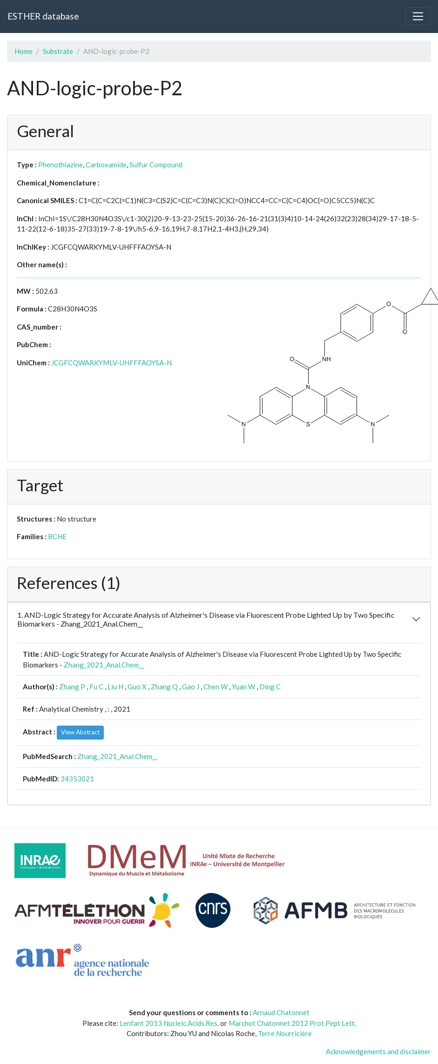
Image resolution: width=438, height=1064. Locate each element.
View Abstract (80, 732)
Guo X (137, 686)
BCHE (57, 536)
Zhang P (72, 686)
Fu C (96, 686)
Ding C (270, 686)
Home (23, 51)
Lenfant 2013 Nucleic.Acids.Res (168, 1023)
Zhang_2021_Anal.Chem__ (104, 665)
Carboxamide (106, 164)
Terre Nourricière (285, 1033)
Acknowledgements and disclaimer (378, 1051)
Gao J (190, 686)
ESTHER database (43, 16)
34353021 (77, 778)
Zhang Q (164, 686)
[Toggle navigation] (418, 16)
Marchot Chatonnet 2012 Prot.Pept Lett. (292, 1023)
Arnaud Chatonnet (281, 1012)
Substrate (58, 51)
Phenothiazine (60, 164)
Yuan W (243, 686)
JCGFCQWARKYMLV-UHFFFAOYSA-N (111, 362)
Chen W (215, 686)
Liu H (115, 686)
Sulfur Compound (155, 164)
